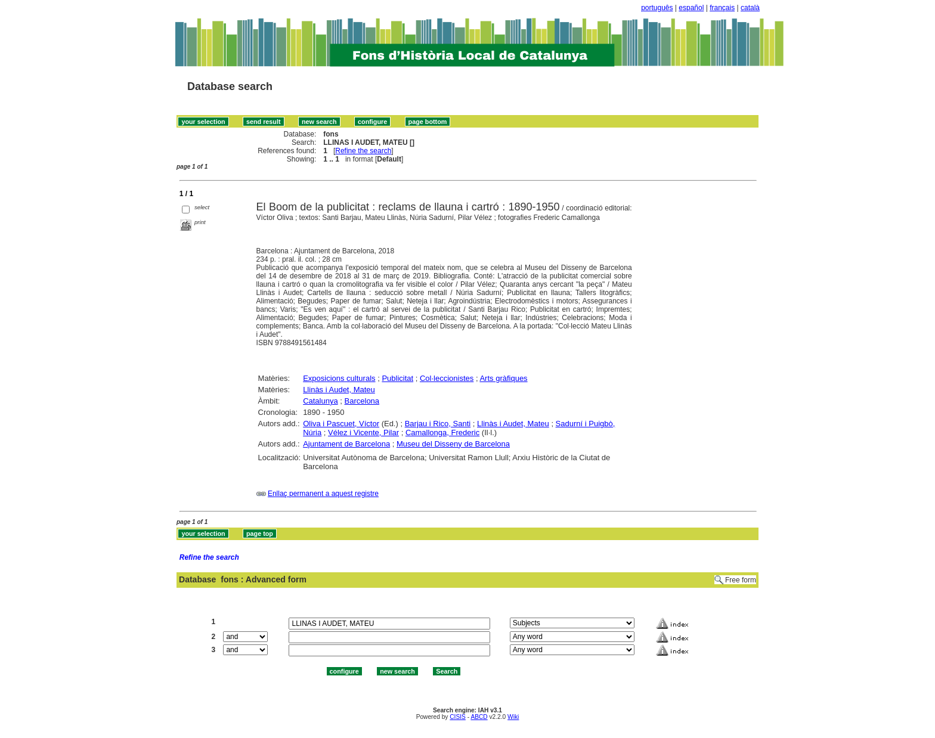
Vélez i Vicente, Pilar (363, 432)
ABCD (478, 717)
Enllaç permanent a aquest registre (323, 493)
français (722, 8)
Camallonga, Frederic (442, 432)
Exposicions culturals (339, 378)
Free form (740, 580)
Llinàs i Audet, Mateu (339, 389)
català (750, 8)
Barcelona (362, 400)
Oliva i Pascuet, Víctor (341, 423)
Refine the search (363, 151)
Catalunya (320, 400)
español (691, 8)
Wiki (513, 717)
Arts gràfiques (503, 378)
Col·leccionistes (446, 378)
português (657, 8)
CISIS (458, 717)
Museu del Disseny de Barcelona (453, 443)
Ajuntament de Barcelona (346, 443)
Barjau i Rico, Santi (438, 423)
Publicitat (397, 378)
